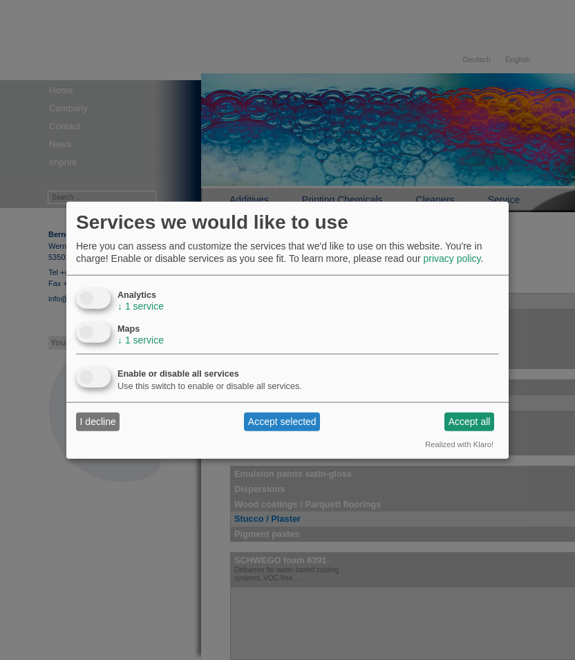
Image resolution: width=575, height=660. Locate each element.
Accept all (470, 421)
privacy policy (451, 258)
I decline (98, 421)
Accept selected (282, 421)
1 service (140, 305)
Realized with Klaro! (459, 444)
